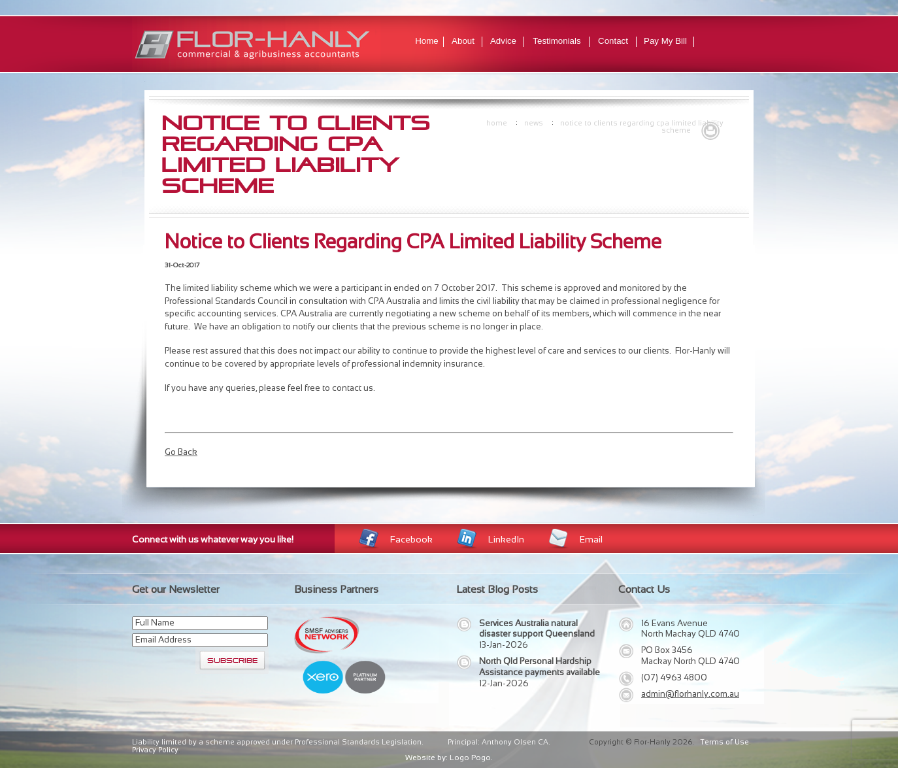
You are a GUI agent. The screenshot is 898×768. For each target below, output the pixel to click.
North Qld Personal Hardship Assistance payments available (539, 666)
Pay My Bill (665, 41)
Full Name (155, 622)
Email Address (163, 639)
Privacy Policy (155, 750)
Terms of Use (724, 742)
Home (427, 41)
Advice (503, 41)
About (463, 41)
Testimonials (556, 41)
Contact (613, 41)
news (533, 123)
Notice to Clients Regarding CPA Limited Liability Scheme (641, 127)
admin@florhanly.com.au (690, 694)
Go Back (181, 452)
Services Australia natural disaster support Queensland (537, 628)
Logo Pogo (470, 757)
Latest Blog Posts (497, 589)
